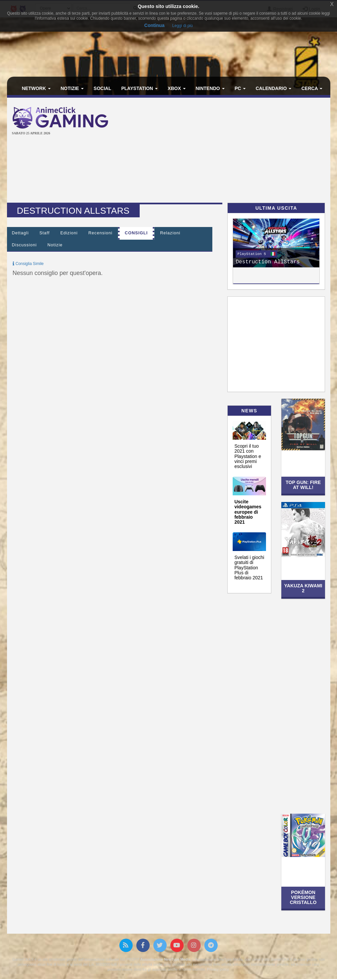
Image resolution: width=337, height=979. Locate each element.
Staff (44, 233)
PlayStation (139, 88)
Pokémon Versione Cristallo (303, 897)
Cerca (311, 88)
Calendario (273, 88)
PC (240, 88)
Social (102, 88)
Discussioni (24, 245)
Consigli (136, 233)
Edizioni (69, 233)
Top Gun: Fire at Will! (303, 485)
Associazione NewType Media (165, 959)
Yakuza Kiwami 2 (303, 588)
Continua (154, 25)
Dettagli (20, 233)
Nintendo (210, 88)
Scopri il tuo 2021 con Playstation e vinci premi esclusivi (247, 456)
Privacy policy (217, 969)
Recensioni (100, 233)
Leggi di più (182, 25)
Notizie (72, 88)
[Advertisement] (228, 151)
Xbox (177, 88)
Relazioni (170, 233)
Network (36, 88)
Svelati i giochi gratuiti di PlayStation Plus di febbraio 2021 (249, 568)
